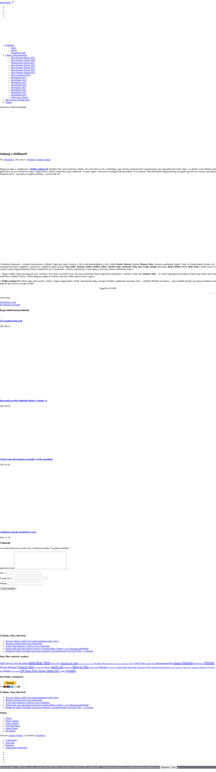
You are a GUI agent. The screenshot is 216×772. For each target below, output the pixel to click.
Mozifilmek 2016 (18, 80)
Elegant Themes (16, 739)
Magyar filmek (12, 724)
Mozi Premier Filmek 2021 (23, 67)
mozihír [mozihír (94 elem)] (96, 671)
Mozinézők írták (18, 53)
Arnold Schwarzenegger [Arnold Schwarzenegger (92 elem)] (86, 667)
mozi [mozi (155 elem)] (91, 671)
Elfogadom (165, 771)
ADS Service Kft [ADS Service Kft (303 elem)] (9, 666)
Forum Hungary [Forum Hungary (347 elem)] (8, 670)
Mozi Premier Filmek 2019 (23, 72)
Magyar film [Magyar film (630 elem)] (80, 670)
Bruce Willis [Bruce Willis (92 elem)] (118, 667)
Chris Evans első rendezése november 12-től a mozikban (26, 459)
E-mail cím (6, 581)
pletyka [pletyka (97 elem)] (172, 671)
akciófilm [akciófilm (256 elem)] (23, 666)
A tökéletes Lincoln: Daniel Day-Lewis (18, 532)
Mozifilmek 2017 (18, 77)
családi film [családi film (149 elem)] (150, 667)
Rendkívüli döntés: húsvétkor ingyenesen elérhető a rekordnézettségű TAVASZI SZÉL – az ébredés (50, 654)
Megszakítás (7, 2)
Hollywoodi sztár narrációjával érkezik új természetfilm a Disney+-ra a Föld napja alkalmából (47, 652)
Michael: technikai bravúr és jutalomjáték (24, 647)
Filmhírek (10, 45)
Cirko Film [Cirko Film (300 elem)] (139, 666)
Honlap (3, 587)
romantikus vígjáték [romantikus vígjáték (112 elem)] (198, 671)
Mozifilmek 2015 (18, 82)
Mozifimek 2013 (18, 87)
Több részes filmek (19, 97)
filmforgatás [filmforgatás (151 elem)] (199, 667)
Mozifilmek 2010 (18, 95)
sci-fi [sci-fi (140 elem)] (207, 671)
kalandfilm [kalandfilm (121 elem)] (68, 671)
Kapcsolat (10, 746)
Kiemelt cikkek (43, 159)
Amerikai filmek (13, 729)
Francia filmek (12, 727)
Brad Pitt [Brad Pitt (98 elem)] (110, 667)
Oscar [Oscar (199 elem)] (148, 671)
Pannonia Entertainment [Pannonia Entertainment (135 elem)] (160, 671)
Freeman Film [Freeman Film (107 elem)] (39, 671)
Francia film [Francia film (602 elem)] (26, 670)
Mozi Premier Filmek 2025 (23, 58)
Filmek (9, 102)
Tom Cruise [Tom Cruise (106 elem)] (15, 675)
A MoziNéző (11, 743)
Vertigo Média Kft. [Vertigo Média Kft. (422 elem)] (49, 674)
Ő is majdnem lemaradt (11, 321)
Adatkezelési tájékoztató (16, 751)
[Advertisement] (108, 130)
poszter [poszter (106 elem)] (177, 671)
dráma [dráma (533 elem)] (177, 666)
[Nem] (178, 771)
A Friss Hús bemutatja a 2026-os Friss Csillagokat (28, 649)
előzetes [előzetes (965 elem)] (188, 666)
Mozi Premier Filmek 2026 (17, 100)
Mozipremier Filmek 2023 (22, 63)
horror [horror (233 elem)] (47, 670)
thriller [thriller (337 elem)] (7, 674)
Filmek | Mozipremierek (16, 55)
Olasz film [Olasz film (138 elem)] (141, 671)
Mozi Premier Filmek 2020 (23, 70)
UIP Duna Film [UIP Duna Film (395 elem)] (28, 674)
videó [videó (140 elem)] (62, 675)
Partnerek (10, 748)
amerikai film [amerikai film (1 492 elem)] (39, 666)
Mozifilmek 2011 (18, 92)
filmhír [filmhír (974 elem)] (209, 666)
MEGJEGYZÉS (7, 571)
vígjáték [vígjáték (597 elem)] (70, 674)
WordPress (40, 739)
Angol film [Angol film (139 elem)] (55, 667)
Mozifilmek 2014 (18, 85)
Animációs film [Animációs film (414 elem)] (69, 666)
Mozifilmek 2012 (18, 90)
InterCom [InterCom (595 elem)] (57, 670)
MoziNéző (9, 159)
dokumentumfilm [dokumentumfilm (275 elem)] (164, 666)
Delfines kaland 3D (39, 169)
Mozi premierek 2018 (20, 75)
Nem (174, 771)
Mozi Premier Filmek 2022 (23, 65)
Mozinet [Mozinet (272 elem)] (103, 670)
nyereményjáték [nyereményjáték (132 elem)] (121, 671)
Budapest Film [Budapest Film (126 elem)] (127, 667)
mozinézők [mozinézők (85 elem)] (111, 671)
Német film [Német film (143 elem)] (132, 671)
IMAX (14, 50)
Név (2, 576)
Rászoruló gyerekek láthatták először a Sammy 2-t (23, 400)
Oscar (13, 48)
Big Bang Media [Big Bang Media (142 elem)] (100, 667)
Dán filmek (10, 734)
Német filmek (12, 731)
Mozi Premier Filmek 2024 (23, 60)
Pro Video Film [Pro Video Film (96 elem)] (186, 671)
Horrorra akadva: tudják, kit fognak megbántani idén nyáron (32, 644)
